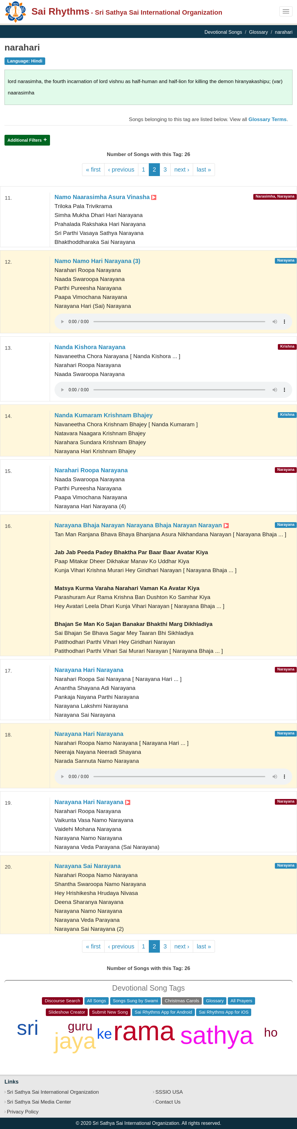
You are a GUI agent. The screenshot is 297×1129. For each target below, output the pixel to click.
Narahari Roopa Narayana (91, 470)
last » (204, 169)
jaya (75, 1040)
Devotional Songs (223, 32)
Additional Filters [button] (24, 140)
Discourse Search (62, 1000)
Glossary (258, 32)
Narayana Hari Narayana (88, 670)
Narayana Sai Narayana (87, 866)
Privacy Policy (23, 1112)
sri (28, 1027)
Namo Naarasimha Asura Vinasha (105, 197)
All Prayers (241, 1000)
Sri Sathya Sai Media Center (39, 1102)
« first (93, 169)
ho (271, 1032)
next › (181, 169)
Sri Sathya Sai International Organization (53, 1092)
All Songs (96, 1000)
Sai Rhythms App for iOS (223, 1012)
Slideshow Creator (67, 1012)
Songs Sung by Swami (135, 1000)
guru (80, 1026)
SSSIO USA (169, 1092)
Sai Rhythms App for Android (163, 1012)
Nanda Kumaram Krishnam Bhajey (103, 415)
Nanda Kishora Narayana (89, 347)
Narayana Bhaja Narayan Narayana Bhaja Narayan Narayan (141, 525)
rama (144, 1031)
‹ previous (121, 169)
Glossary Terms (267, 119)
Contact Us (168, 1102)
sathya (217, 1035)
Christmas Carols (182, 1000)
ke (104, 1034)
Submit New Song (110, 1012)
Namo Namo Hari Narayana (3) (97, 261)
